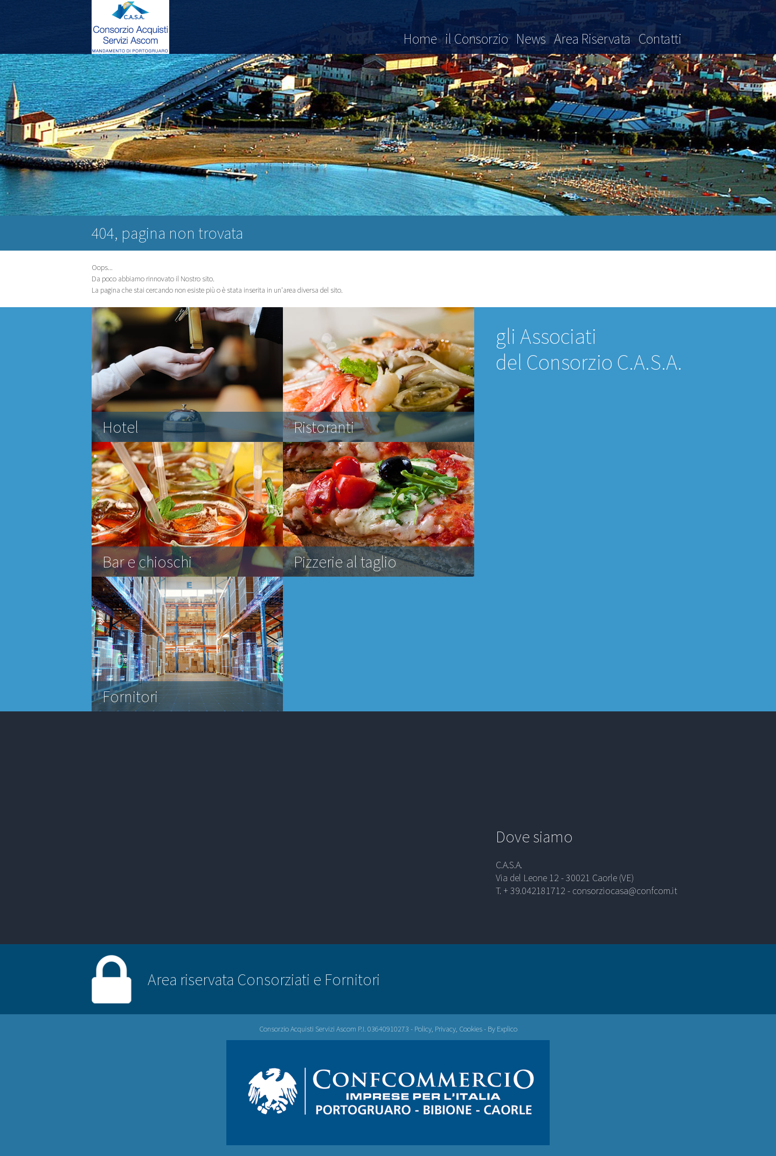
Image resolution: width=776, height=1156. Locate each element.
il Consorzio (476, 38)
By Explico (502, 1029)
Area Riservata (592, 38)
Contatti (660, 38)
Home (420, 38)
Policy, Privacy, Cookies (448, 1029)
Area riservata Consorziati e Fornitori (264, 979)
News (531, 38)
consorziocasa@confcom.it (624, 890)
